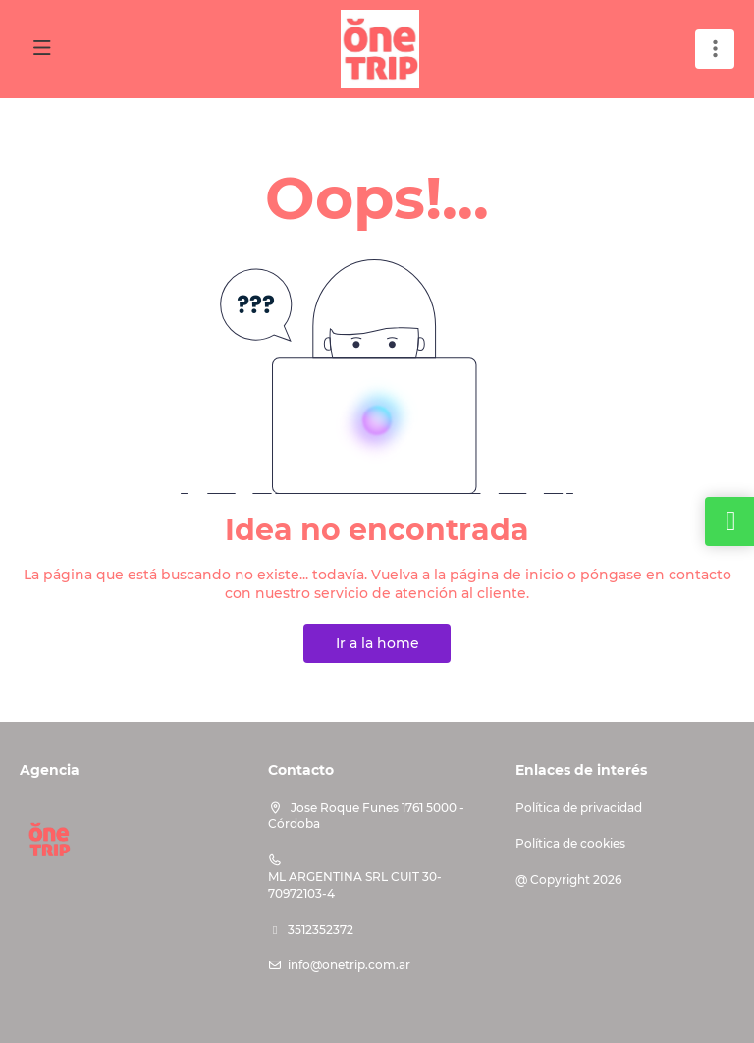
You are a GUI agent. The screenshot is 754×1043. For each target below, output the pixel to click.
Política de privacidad (578, 807)
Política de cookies (570, 843)
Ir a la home (377, 643)
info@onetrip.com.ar (349, 965)
